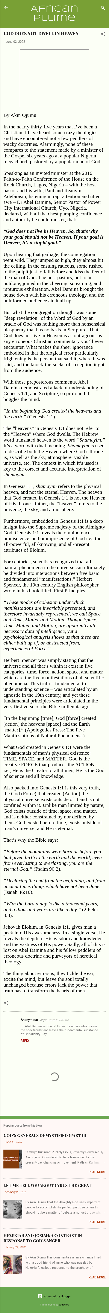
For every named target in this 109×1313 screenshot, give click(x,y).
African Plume (54, 14)
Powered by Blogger (55, 1296)
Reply (25, 1040)
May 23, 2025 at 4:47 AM (54, 1020)
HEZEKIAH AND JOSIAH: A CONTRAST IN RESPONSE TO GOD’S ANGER (42, 1238)
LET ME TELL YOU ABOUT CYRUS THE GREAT (47, 1185)
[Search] (103, 8)
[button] (103, 34)
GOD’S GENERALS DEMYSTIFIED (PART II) (44, 1135)
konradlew (64, 1304)
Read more (97, 1172)
